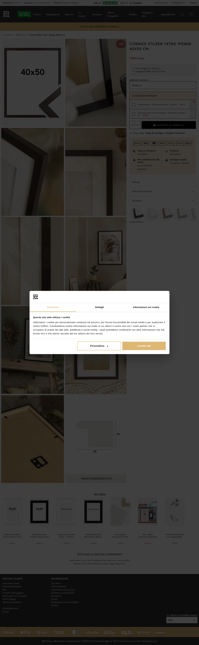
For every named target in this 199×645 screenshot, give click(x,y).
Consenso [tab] (52, 307)
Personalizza (99, 345)
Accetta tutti (144, 345)
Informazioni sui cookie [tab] (146, 307)
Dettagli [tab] (99, 307)
